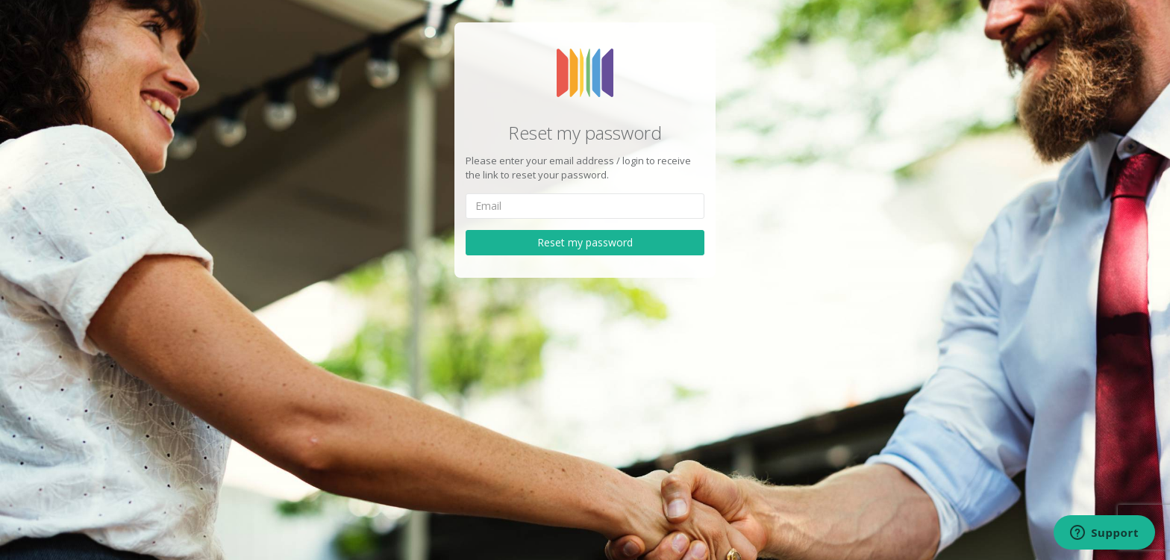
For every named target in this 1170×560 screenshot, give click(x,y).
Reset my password (585, 242)
